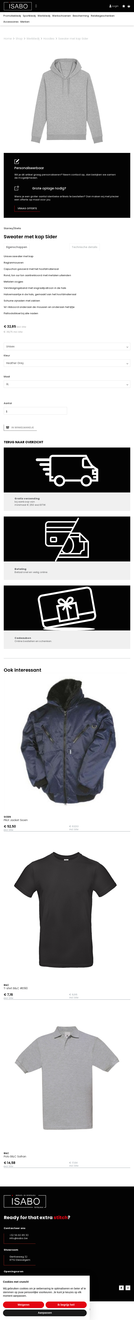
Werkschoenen (61, 16)
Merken (25, 21)
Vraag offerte (27, 208)
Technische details (84, 247)
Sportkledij (29, 16)
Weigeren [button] (24, 1304)
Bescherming (81, 16)
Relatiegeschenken (103, 16)
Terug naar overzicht (23, 442)
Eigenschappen (16, 247)
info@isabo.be (19, 1238)
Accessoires (11, 21)
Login (113, 6)
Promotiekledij (12, 16)
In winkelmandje (22, 427)
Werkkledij (44, 16)
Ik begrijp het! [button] (66, 1304)
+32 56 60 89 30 (19, 1234)
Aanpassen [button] (45, 1312)
